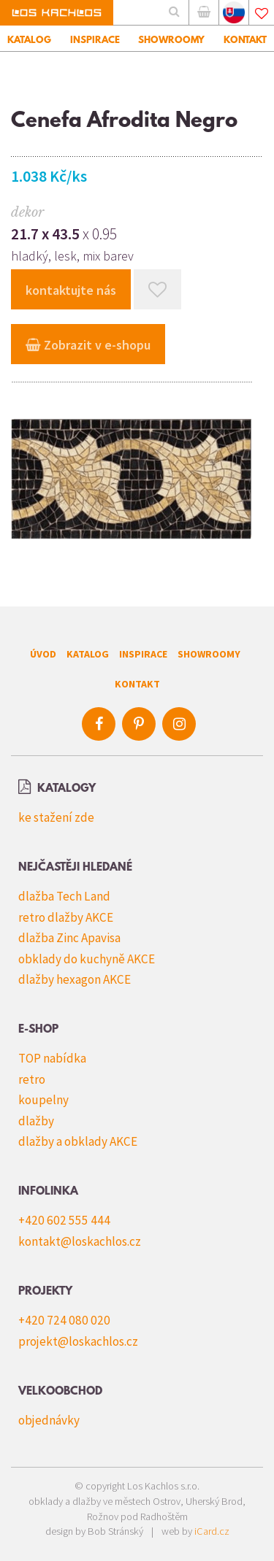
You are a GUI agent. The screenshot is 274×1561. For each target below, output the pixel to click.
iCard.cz (211, 1531)
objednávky (49, 1420)
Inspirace (143, 653)
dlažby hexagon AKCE (74, 979)
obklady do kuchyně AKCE (86, 959)
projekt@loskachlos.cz (78, 1341)
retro (31, 1079)
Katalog (87, 653)
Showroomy (209, 653)
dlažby (36, 1121)
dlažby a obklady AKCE (77, 1141)
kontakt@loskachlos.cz (79, 1241)
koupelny (43, 1100)
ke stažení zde (56, 817)
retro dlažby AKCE (65, 917)
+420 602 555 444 (64, 1220)
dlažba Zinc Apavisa (69, 938)
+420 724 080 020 (64, 1320)
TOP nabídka (52, 1058)
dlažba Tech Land (64, 896)
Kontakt (137, 683)
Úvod (43, 653)
